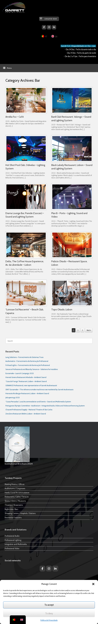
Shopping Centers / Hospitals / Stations (20, 513)
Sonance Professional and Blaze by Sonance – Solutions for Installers (31, 369)
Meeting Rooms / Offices (14, 484)
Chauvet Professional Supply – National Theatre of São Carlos (28, 409)
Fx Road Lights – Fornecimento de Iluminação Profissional (27, 365)
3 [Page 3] (82, 330)
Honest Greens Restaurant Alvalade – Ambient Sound (25, 377)
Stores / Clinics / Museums (15, 501)
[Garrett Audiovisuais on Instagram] (49, 27)
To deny (49, 613)
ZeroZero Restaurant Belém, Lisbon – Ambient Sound (25, 413)
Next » (89, 330)
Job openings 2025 (12, 397)
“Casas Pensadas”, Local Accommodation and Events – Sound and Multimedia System (38, 401)
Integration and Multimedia (16, 544)
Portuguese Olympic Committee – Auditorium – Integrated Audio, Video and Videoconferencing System (45, 405)
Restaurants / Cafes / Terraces (17, 496)
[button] (93, 584)
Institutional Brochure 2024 (19, 463)
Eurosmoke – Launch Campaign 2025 (19, 373)
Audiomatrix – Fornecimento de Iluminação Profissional (26, 361)
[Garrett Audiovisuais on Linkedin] (54, 27)
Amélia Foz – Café (14, 116)
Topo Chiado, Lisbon (61, 309)
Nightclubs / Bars (11, 509)
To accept (49, 604)
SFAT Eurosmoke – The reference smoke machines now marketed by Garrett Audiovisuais (39, 389)
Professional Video (12, 548)
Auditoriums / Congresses (15, 488)
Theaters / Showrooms (14, 505)
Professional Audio (12, 536)
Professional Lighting (13, 540)
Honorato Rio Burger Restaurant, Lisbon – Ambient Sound (27, 393)
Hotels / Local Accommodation (17, 492)
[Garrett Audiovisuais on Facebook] (44, 27)
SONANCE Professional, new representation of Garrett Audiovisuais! (31, 385)
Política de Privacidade (49, 620)
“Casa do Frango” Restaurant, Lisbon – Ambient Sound (26, 381)
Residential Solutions (13, 517)
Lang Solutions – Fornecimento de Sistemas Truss (24, 357)
